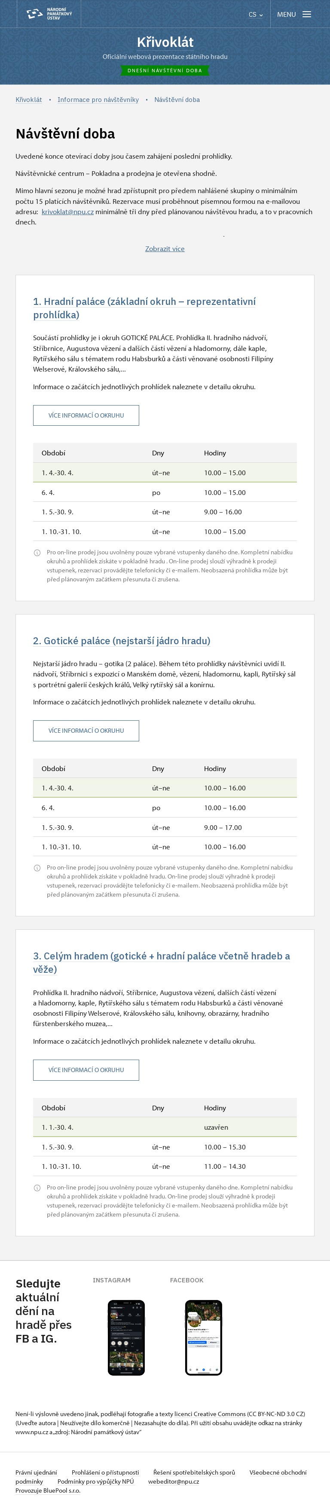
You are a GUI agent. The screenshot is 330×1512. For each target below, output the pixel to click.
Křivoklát (165, 42)
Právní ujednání (36, 1474)
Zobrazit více (165, 248)
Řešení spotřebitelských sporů (196, 1474)
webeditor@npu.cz (202, 1483)
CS (256, 14)
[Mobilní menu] (295, 14)
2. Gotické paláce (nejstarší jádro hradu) (124, 641)
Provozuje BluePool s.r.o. (47, 1492)
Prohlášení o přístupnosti (106, 1474)
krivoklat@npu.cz (68, 211)
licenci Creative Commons (210, 1415)
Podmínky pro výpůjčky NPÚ (124, 1483)
